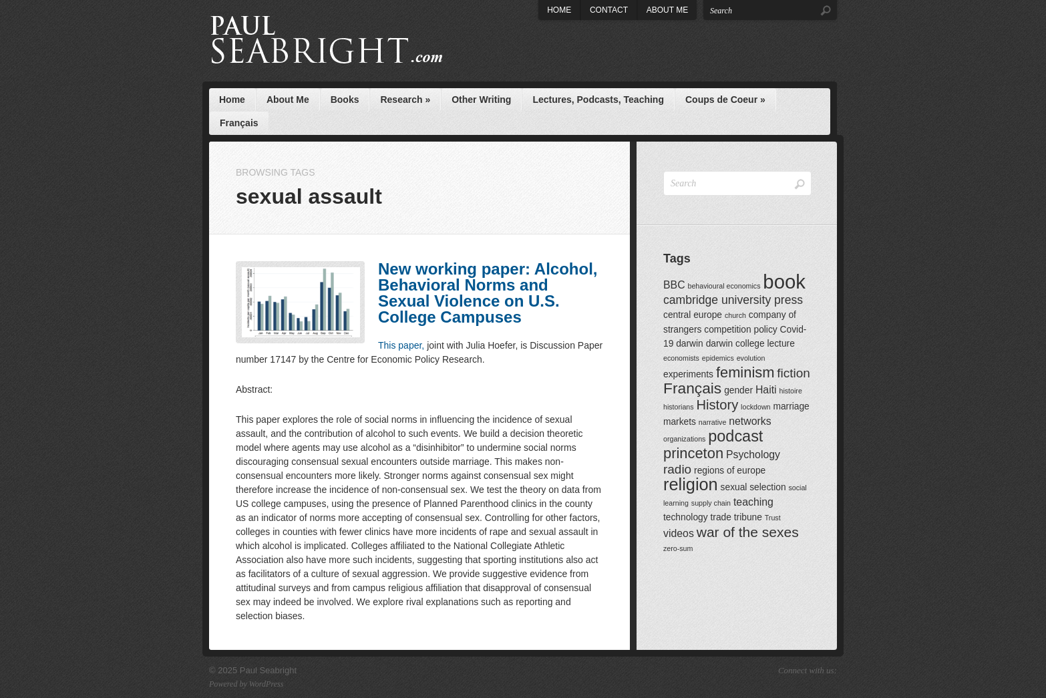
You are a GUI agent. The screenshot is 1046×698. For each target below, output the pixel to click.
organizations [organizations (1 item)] (684, 439)
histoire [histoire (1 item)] (790, 391)
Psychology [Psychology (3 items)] (753, 454)
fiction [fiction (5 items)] (793, 373)
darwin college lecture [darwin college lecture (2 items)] (750, 344)
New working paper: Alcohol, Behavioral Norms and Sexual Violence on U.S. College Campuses (487, 293)
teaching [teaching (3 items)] (753, 502)
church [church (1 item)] (735, 315)
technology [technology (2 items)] (685, 517)
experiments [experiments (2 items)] (688, 374)
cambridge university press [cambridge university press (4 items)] (733, 300)
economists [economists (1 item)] (681, 358)
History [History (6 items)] (718, 404)
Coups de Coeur (725, 99)
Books (345, 99)
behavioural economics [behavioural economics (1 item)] (723, 286)
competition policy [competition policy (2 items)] (740, 330)
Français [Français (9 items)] (692, 388)
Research (405, 99)
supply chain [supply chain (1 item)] (711, 503)
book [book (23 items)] (784, 282)
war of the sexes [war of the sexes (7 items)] (748, 532)
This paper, (401, 345)
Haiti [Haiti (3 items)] (766, 389)
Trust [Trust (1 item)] (773, 518)
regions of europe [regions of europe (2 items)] (729, 471)
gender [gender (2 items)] (738, 390)
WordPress (266, 684)
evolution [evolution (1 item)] (751, 358)
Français (239, 123)
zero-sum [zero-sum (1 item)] (678, 548)
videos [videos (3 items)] (678, 533)
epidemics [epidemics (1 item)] (718, 358)
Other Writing (481, 99)
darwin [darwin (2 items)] (689, 344)
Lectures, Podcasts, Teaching (598, 99)
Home (559, 10)
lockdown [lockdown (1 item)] (755, 407)
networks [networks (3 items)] (750, 421)
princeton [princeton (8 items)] (693, 453)
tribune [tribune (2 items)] (748, 517)
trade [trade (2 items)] (720, 517)
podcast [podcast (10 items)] (735, 436)
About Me (667, 10)
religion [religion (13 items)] (690, 484)
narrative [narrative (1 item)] (712, 422)
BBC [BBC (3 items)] (674, 285)
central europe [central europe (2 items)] (692, 315)
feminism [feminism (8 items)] (745, 372)
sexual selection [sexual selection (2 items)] (753, 487)
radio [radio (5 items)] (677, 469)
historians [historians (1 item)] (678, 407)
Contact (609, 10)
